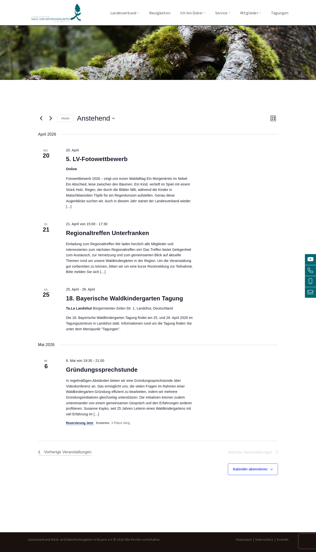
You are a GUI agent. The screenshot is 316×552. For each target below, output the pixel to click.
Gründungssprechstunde (102, 369)
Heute (65, 118)
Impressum (244, 539)
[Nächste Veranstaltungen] (51, 118)
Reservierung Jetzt (80, 423)
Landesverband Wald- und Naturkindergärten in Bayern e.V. (56, 13)
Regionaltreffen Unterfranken (107, 233)
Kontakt (282, 539)
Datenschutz (264, 539)
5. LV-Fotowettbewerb (96, 159)
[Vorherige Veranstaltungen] (41, 118)
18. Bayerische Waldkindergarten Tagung (124, 298)
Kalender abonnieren (250, 469)
